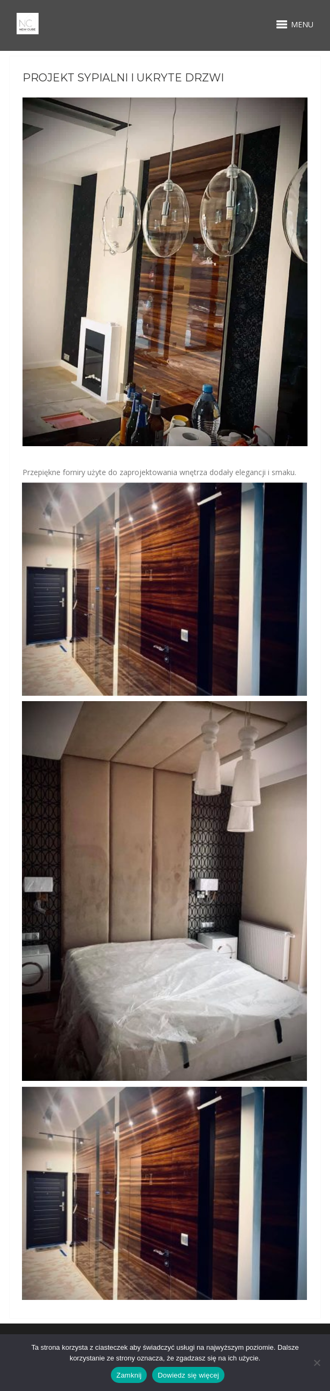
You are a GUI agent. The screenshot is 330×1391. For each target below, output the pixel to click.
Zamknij (128, 1375)
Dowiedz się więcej (188, 1375)
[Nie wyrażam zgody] (316, 1362)
